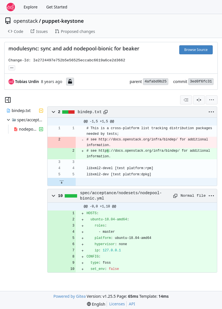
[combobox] (186, 99)
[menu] (211, 99)
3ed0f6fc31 (201, 81)
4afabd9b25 (156, 81)
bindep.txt (90, 112)
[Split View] (199, 99)
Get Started (56, 7)
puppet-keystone (63, 21)
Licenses (117, 303)
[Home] (11, 7)
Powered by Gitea (69, 296)
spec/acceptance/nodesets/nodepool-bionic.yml (121, 195)
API (132, 303)
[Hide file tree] (8, 100)
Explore (30, 7)
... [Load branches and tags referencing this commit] (12, 67)
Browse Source (196, 49)
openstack (26, 21)
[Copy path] (105, 112)
